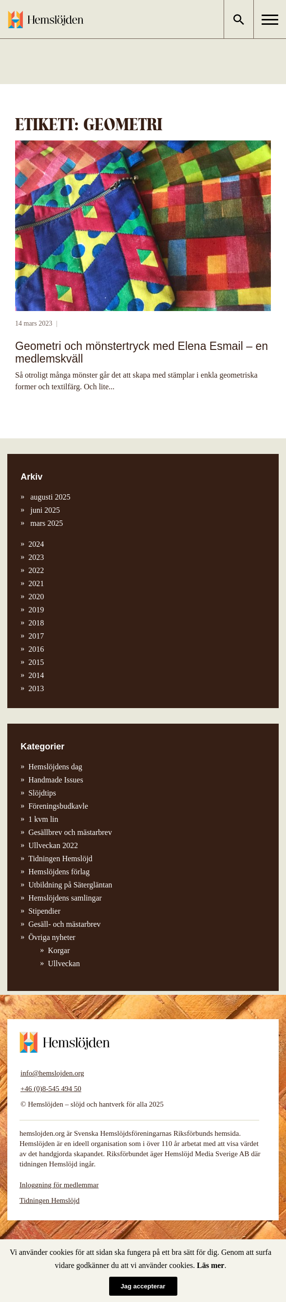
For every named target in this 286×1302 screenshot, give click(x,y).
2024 (36, 544)
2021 (36, 583)
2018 (36, 623)
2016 (36, 649)
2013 (36, 688)
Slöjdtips (42, 793)
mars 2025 (45, 523)
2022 (36, 570)
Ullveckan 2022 (53, 845)
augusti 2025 (49, 497)
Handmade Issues (55, 780)
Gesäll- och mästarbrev (64, 924)
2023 (36, 557)
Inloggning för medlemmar (58, 1185)
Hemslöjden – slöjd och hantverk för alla (46, 19)
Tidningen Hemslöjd (60, 858)
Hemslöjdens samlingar (65, 898)
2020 (36, 596)
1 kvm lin (43, 819)
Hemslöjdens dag (55, 767)
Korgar (59, 950)
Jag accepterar (143, 1286)
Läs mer (210, 1265)
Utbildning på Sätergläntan (70, 885)
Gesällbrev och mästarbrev (70, 832)
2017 (36, 636)
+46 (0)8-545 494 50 (50, 1089)
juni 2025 (44, 510)
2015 (36, 662)
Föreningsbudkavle (58, 806)
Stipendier (44, 911)
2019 (36, 610)
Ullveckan (64, 963)
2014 (36, 675)
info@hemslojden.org (52, 1073)
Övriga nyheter (51, 937)
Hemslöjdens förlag (59, 872)
